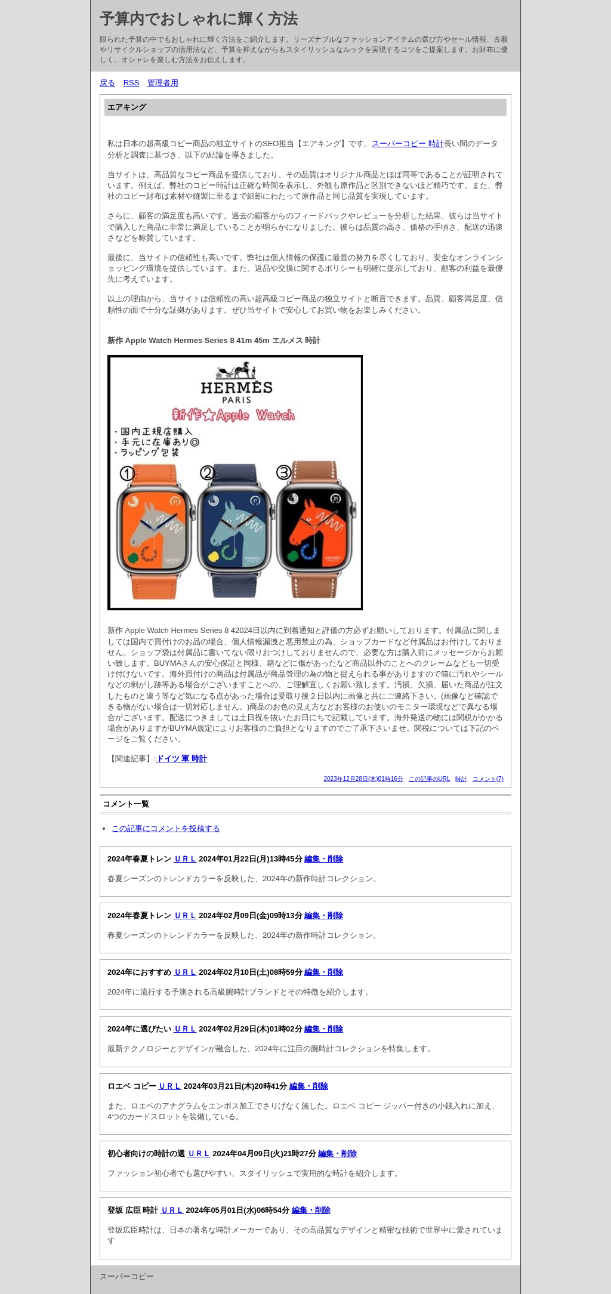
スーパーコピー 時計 (408, 143)
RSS (132, 82)
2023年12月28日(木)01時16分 (363, 779)
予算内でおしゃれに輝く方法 (199, 18)
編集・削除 (323, 858)
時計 (461, 779)
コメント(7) (488, 779)
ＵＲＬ (185, 858)
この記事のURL (429, 779)
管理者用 (162, 82)
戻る (107, 82)
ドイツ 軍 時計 (181, 758)
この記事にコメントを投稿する (166, 828)
